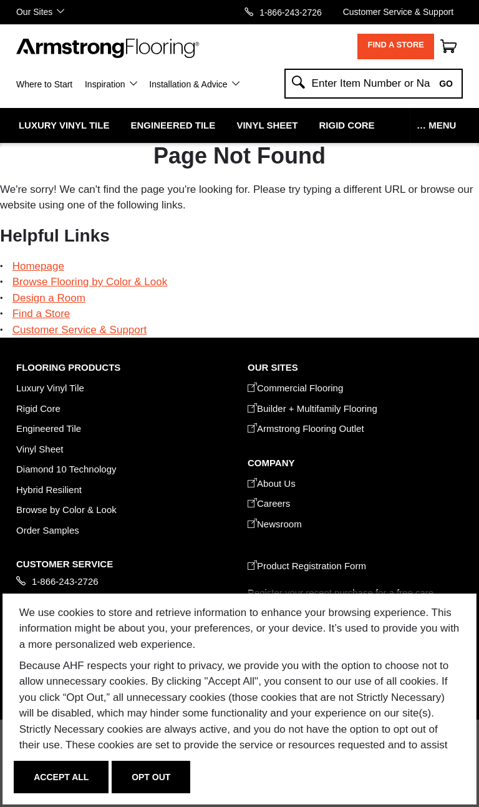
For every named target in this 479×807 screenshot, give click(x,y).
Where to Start (44, 84)
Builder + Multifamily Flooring (312, 408)
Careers (269, 503)
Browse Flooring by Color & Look (90, 282)
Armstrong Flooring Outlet (306, 428)
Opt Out (151, 777)
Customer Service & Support (398, 11)
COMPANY (271, 462)
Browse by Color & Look (66, 509)
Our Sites (34, 11)
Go (446, 84)
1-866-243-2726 (290, 12)
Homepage (38, 266)
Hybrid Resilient (49, 489)
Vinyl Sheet (267, 125)
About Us (272, 483)
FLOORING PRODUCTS (68, 367)
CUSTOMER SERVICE (64, 564)
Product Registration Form (307, 565)
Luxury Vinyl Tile (64, 125)
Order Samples (47, 530)
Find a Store (395, 44)
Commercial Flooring (295, 388)
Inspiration (105, 84)
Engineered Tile (173, 125)
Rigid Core (347, 125)
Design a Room (48, 298)
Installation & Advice (188, 84)
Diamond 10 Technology (66, 469)
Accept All (61, 777)
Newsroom (275, 524)
